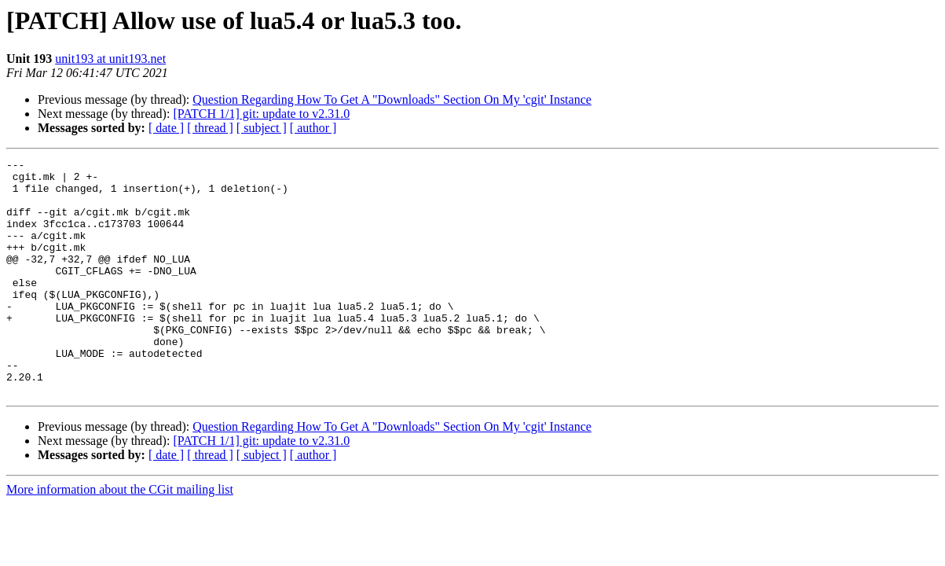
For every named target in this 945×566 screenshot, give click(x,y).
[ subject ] (261, 127)
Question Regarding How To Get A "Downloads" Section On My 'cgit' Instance (392, 99)
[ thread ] (210, 127)
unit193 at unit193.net (110, 58)
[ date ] (166, 127)
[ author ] (313, 127)
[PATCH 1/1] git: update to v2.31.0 (261, 113)
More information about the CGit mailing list (119, 536)
